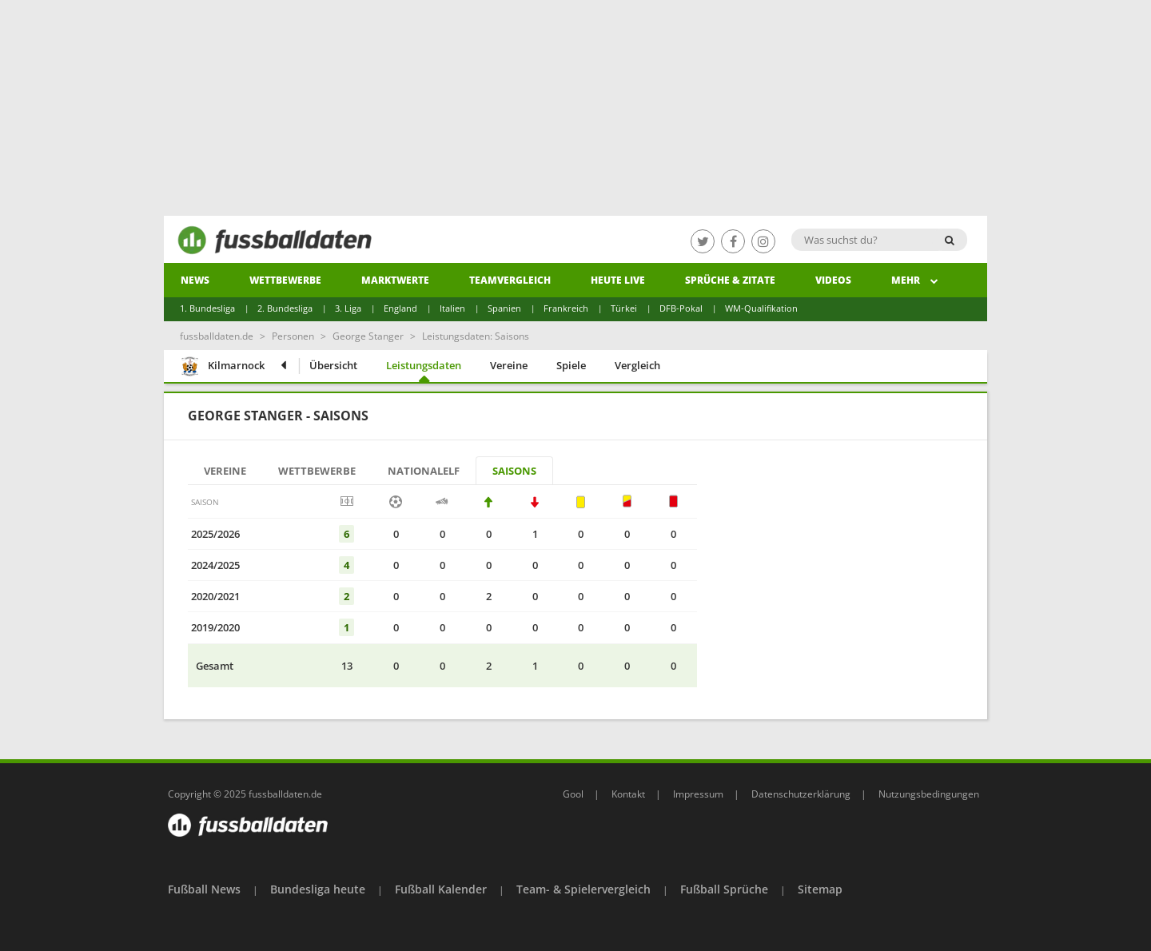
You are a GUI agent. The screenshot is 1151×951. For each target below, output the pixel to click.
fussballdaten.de (216, 336)
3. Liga (348, 308)
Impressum (698, 794)
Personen (293, 336)
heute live (618, 280)
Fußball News (204, 889)
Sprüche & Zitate (730, 280)
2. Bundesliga (285, 308)
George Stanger (368, 336)
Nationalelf (424, 471)
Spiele (571, 365)
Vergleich (637, 365)
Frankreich (566, 308)
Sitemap (820, 889)
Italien (452, 308)
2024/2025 (215, 565)
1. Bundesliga (207, 308)
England (400, 308)
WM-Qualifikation (761, 308)
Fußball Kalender (441, 889)
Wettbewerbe (285, 280)
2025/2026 (215, 534)
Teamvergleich (510, 280)
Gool (573, 794)
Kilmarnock (222, 367)
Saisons (514, 471)
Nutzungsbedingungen (928, 794)
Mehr (914, 280)
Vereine (509, 365)
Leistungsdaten (423, 365)
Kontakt (628, 794)
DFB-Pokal (681, 308)
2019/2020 (215, 627)
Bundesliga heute (317, 889)
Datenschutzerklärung (800, 794)
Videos (833, 280)
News (195, 280)
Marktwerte (395, 280)
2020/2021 (215, 596)
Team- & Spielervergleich (583, 889)
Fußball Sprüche (724, 889)
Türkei (624, 308)
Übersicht (333, 365)
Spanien (504, 308)
